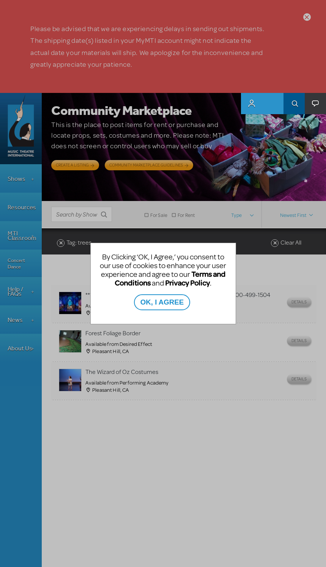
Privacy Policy (187, 282)
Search (294, 103)
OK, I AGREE (162, 302)
